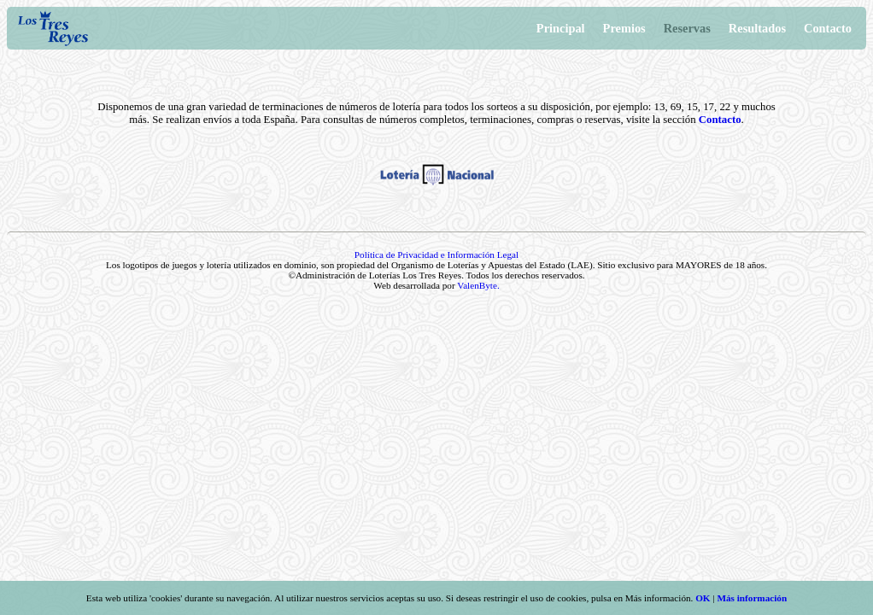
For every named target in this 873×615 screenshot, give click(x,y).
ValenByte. (478, 285)
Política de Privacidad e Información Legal (436, 254)
